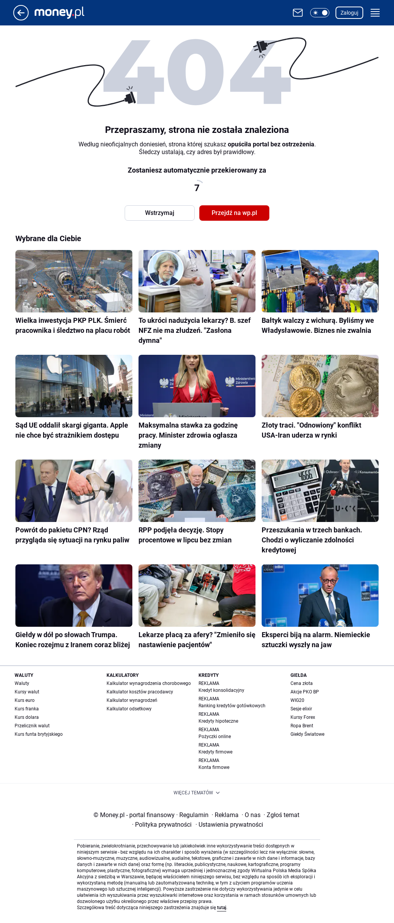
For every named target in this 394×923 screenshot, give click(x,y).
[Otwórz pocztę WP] (298, 13)
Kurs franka (27, 709)
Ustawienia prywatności (229, 824)
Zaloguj (349, 13)
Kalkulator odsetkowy (129, 709)
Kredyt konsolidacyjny (221, 690)
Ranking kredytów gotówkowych (232, 705)
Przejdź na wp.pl (234, 212)
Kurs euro (25, 700)
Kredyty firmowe (215, 752)
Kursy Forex (302, 717)
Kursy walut (27, 692)
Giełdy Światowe (307, 734)
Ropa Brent (301, 725)
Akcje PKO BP (304, 692)
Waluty (22, 683)
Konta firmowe (214, 767)
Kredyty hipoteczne (218, 721)
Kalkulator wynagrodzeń (132, 700)
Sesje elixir (301, 709)
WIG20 (297, 700)
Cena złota (301, 683)
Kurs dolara (27, 717)
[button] (319, 12)
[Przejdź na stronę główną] (21, 18)
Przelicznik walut (32, 725)
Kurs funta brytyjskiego (39, 734)
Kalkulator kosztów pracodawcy (140, 692)
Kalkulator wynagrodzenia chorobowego (149, 683)
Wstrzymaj (159, 212)
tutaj (221, 907)
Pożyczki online (215, 736)
